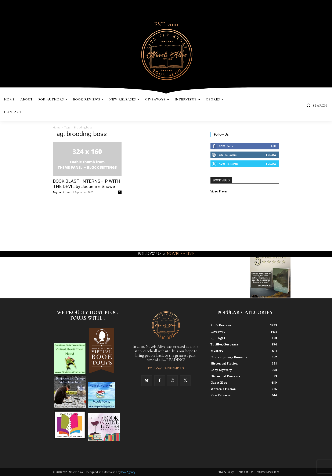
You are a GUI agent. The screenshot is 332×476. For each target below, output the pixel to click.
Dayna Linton (61, 192)
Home (56, 127)
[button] (316, 105)
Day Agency (128, 472)
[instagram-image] (20, 277)
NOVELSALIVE (180, 253)
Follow (271, 154)
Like (273, 146)
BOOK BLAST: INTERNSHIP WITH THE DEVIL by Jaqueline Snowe (86, 184)
